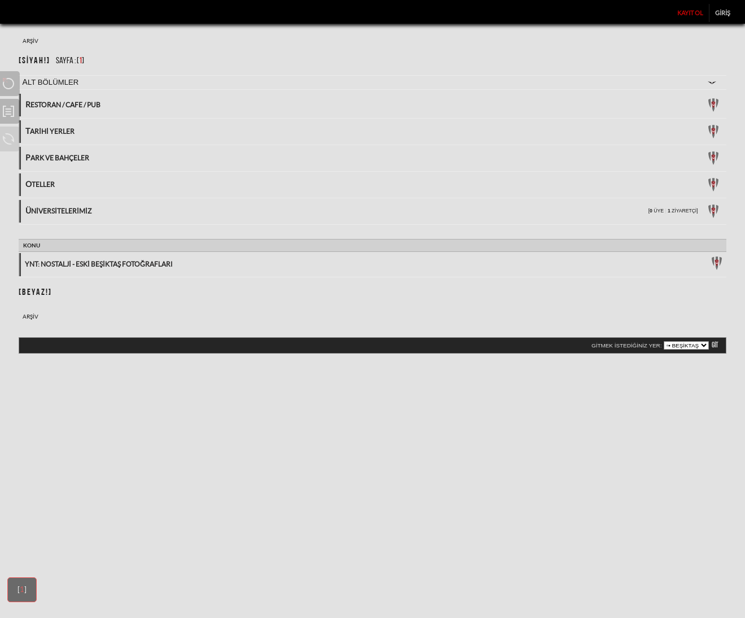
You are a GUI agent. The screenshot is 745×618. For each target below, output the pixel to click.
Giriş (722, 13)
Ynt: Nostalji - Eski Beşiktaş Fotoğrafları (99, 264)
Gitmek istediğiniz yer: (626, 345)
